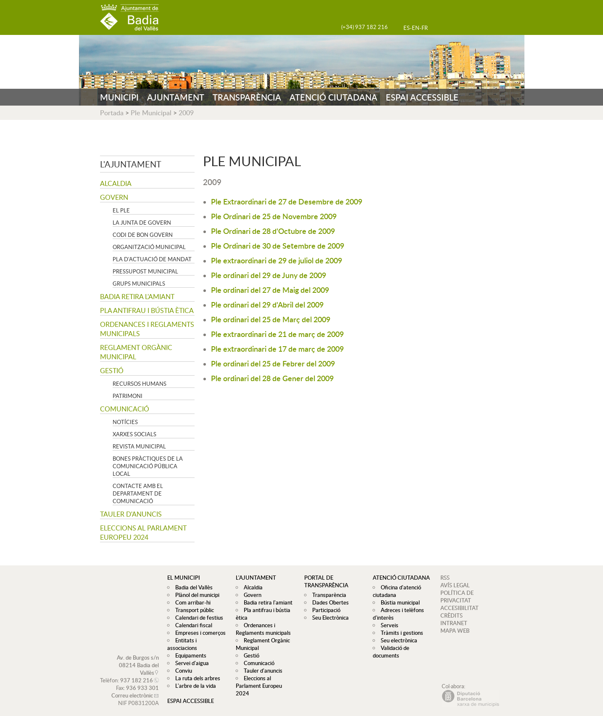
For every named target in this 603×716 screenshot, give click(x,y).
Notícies (125, 422)
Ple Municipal (151, 112)
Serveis (387, 625)
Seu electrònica (397, 640)
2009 (186, 112)
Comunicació (124, 409)
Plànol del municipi (195, 595)
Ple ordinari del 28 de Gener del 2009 (272, 378)
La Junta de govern (142, 222)
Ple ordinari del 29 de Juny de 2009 (268, 275)
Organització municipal (149, 247)
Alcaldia (116, 183)
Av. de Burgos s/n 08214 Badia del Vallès (138, 657)
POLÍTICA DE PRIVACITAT (457, 596)
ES (406, 28)
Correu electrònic (132, 688)
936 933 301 (142, 680)
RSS (445, 577)
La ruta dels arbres (195, 670)
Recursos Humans (139, 383)
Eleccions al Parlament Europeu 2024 (143, 532)
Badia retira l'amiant (137, 296)
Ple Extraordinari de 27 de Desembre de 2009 (286, 201)
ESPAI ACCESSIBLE (422, 97)
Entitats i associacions (199, 640)
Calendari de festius (197, 617)
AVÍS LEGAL (455, 585)
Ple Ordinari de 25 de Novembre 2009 (274, 216)
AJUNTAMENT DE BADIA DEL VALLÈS (129, 17)
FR (424, 28)
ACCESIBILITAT (459, 608)
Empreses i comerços (198, 632)
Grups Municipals (139, 283)
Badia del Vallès (192, 587)
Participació (324, 610)
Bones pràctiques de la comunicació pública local (148, 466)
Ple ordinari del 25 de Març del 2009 (270, 319)
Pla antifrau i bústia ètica (147, 310)
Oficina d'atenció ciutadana (396, 591)
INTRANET (453, 623)
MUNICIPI (119, 97)
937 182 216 (136, 672)
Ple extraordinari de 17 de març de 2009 (277, 348)
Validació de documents (390, 651)
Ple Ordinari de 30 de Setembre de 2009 (277, 245)
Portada (112, 112)
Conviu (181, 663)
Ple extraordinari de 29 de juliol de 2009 (276, 260)
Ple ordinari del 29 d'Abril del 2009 (267, 304)
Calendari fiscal (191, 625)
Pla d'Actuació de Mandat (152, 259)
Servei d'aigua (190, 655)
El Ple (121, 210)
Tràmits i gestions (400, 632)
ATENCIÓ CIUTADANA (333, 97)
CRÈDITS (451, 615)
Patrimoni (127, 396)
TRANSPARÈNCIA (247, 97)
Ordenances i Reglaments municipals (147, 329)
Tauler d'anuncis (131, 514)
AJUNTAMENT (175, 97)
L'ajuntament (130, 164)
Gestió (112, 370)
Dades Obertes (328, 602)
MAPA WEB (454, 630)
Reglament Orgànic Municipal (136, 352)
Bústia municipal (398, 602)
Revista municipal (139, 446)
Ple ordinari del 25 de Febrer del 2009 (273, 363)
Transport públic (192, 610)
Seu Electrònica (328, 617)
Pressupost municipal (145, 271)
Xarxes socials (134, 434)
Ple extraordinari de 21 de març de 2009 (277, 334)
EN (415, 28)
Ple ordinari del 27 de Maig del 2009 (270, 289)
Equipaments (188, 648)
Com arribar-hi (190, 602)
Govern (114, 197)
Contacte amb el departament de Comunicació (138, 493)
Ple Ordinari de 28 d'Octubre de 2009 (273, 230)
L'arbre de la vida (193, 678)
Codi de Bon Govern (143, 235)
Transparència (327, 595)
